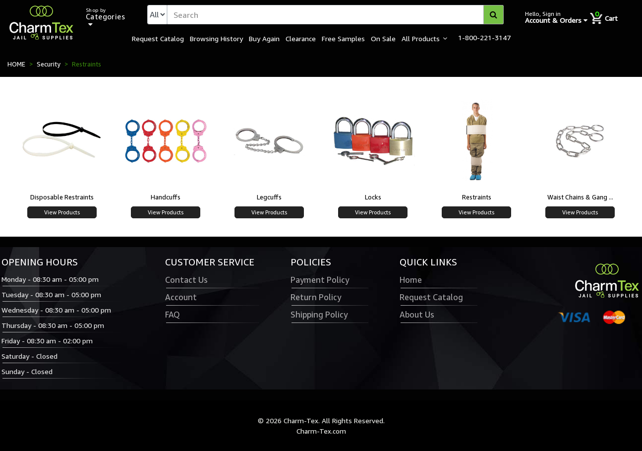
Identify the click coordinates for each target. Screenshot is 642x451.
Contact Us (186, 280)
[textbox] (335, 14)
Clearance (301, 38)
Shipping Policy (319, 315)
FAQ (172, 315)
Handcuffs (165, 197)
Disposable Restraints (62, 197)
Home (411, 280)
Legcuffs (269, 197)
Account (181, 297)
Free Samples (343, 38)
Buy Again (264, 38)
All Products (421, 38)
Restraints (476, 197)
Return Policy (316, 297)
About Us (417, 315)
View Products (62, 212)
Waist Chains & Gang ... (580, 197)
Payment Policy (320, 280)
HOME (16, 64)
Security (48, 64)
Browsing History (216, 38)
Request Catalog (158, 38)
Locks (373, 197)
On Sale (383, 38)
